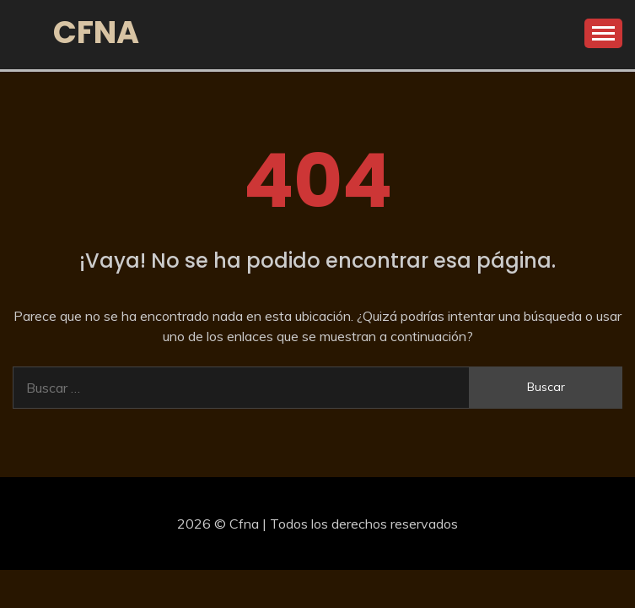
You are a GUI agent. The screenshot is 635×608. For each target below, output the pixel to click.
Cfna (96, 32)
